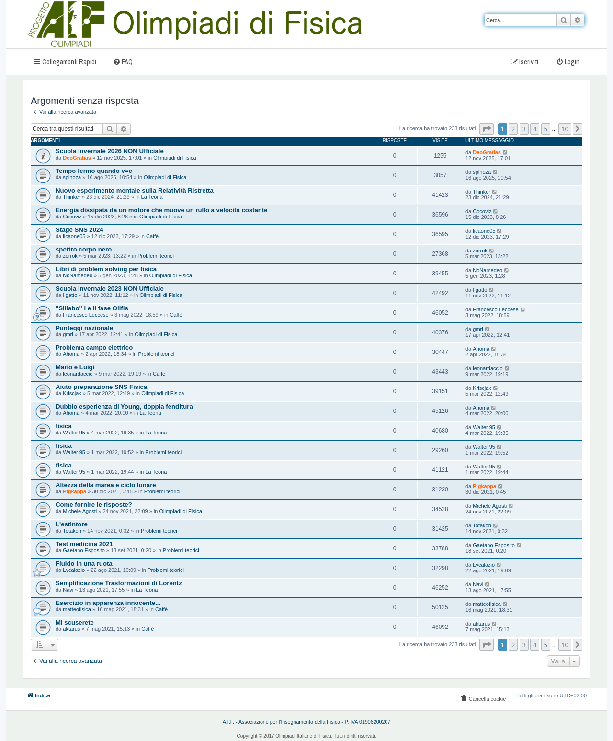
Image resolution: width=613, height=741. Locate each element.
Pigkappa (74, 491)
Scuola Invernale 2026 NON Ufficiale (110, 151)
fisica (64, 426)
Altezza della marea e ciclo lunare (106, 485)
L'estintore (72, 524)
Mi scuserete (75, 622)
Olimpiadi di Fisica (174, 157)
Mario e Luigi (75, 367)
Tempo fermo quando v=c (94, 170)
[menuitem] (123, 61)
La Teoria (152, 197)
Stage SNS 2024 (79, 229)
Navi (68, 590)
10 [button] (564, 129)
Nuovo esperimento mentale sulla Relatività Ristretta (135, 190)
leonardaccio (77, 373)
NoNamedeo (77, 275)
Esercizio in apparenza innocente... (108, 602)
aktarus (71, 629)
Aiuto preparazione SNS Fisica (101, 386)
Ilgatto (70, 295)
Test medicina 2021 (84, 543)
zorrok (70, 256)
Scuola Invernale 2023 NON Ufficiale (110, 288)
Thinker (71, 197)
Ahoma (71, 354)
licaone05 (74, 236)
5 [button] (545, 129)
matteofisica (77, 609)
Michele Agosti (80, 511)
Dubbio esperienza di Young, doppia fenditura (124, 406)
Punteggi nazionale (84, 327)
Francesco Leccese (85, 315)
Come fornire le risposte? (94, 504)
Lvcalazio (74, 570)
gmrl (68, 334)
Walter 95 (74, 432)
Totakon (72, 531)
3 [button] (524, 129)
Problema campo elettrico (94, 347)
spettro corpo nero (84, 249)
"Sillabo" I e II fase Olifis (92, 308)
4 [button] (534, 129)
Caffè (152, 236)
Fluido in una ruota (84, 563)
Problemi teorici (155, 256)
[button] (486, 129)
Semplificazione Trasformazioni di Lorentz (119, 583)
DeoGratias (77, 157)
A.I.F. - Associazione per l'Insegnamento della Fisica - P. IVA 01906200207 (307, 722)
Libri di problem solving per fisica (106, 269)
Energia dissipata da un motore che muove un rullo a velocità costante (162, 210)
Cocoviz (72, 216)
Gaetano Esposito (83, 550)
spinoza (72, 177)
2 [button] (513, 129)
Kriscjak (72, 393)
